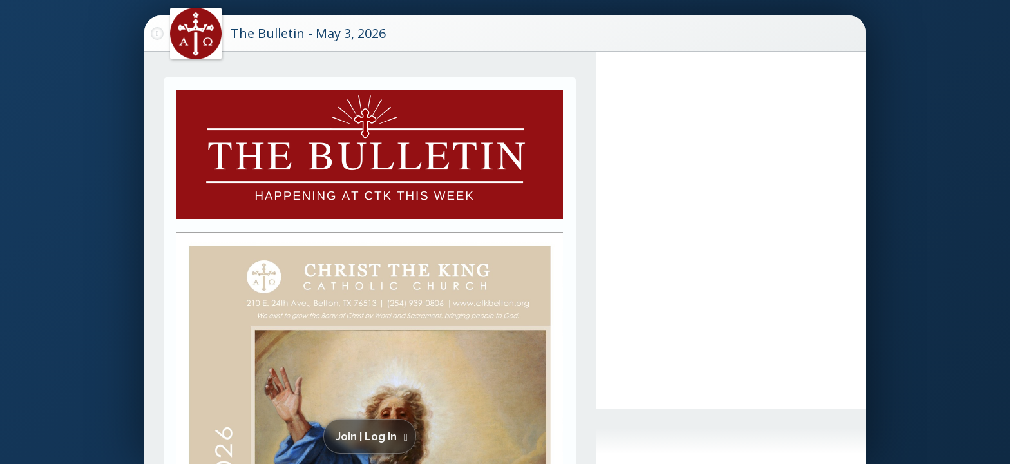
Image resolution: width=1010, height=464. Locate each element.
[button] (372, 436)
